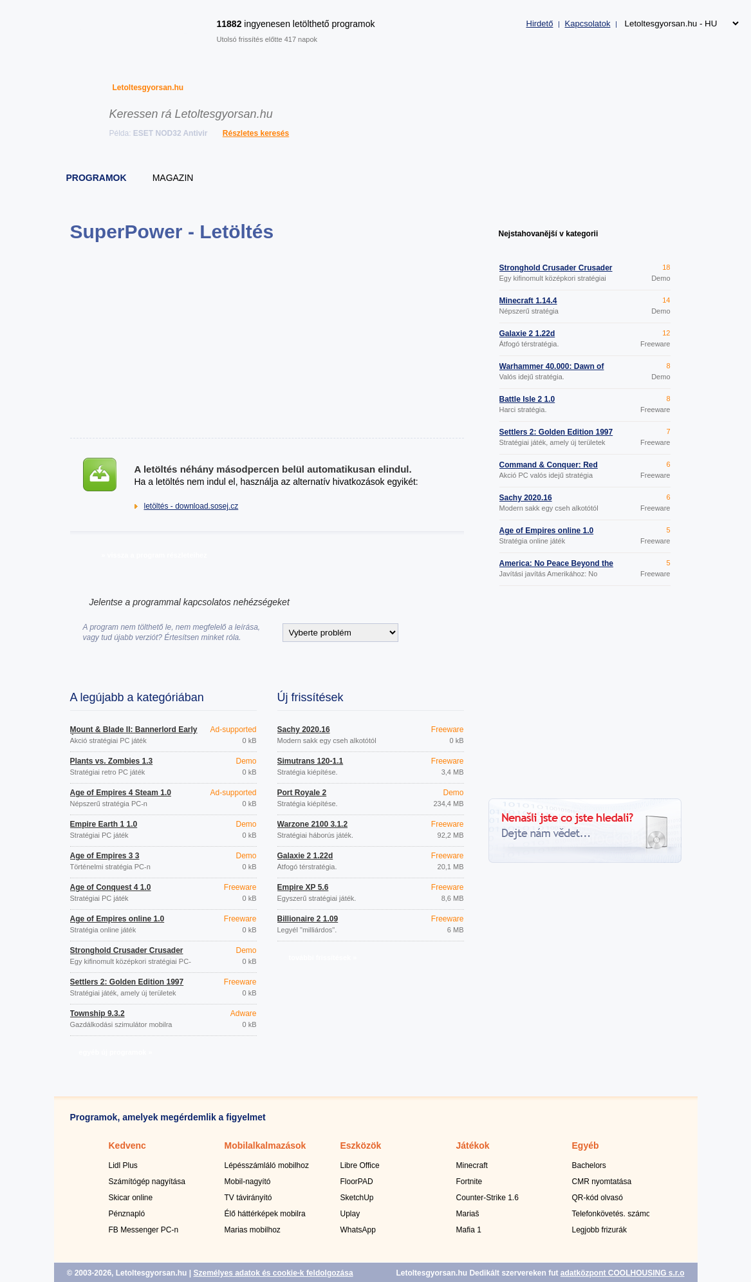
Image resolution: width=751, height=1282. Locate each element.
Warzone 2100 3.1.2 (312, 824)
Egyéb (585, 1145)
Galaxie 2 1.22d (305, 855)
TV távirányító (248, 1197)
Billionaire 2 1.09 (307, 918)
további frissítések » (323, 957)
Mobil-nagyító (248, 1181)
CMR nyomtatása (602, 1181)
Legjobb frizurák (599, 1229)
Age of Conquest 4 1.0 (110, 887)
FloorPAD (356, 1181)
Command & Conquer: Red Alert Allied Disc (548, 468)
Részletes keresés (256, 133)
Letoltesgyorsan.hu (148, 87)
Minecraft (472, 1165)
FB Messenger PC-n (144, 1229)
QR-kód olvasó (597, 1197)
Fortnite (469, 1181)
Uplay (350, 1213)
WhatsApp (358, 1229)
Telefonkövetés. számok (613, 1213)
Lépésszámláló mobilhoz (267, 1165)
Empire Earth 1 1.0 (104, 824)
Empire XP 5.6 (303, 887)
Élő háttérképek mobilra (265, 1213)
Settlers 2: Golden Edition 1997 (127, 981)
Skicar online (131, 1197)
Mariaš (467, 1213)
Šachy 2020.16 (303, 729)
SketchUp (357, 1197)
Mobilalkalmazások (265, 1145)
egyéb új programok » (115, 1052)
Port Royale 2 (302, 792)
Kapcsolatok (588, 23)
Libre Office (360, 1165)
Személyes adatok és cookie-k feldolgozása (273, 1272)
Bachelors (589, 1165)
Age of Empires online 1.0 (117, 918)
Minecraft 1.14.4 (528, 300)
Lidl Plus (123, 1165)
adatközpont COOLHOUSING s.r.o (623, 1272)
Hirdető (539, 23)
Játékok (473, 1145)
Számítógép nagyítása (147, 1181)
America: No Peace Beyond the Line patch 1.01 (556, 567)
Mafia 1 (468, 1229)
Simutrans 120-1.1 (310, 761)
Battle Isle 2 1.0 (527, 399)
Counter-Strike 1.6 (487, 1197)
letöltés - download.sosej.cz (191, 506)
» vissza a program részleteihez (154, 555)
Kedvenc (127, 1145)
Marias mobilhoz (253, 1229)
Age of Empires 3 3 (105, 855)
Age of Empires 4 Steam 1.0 (120, 792)
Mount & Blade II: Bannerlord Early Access (134, 733)
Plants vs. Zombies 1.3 (111, 761)
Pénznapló (127, 1213)
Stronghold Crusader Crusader (126, 950)
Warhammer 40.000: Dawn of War (551, 370)
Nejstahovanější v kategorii (548, 233)
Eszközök (361, 1145)
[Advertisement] (266, 340)
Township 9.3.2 (97, 1013)
